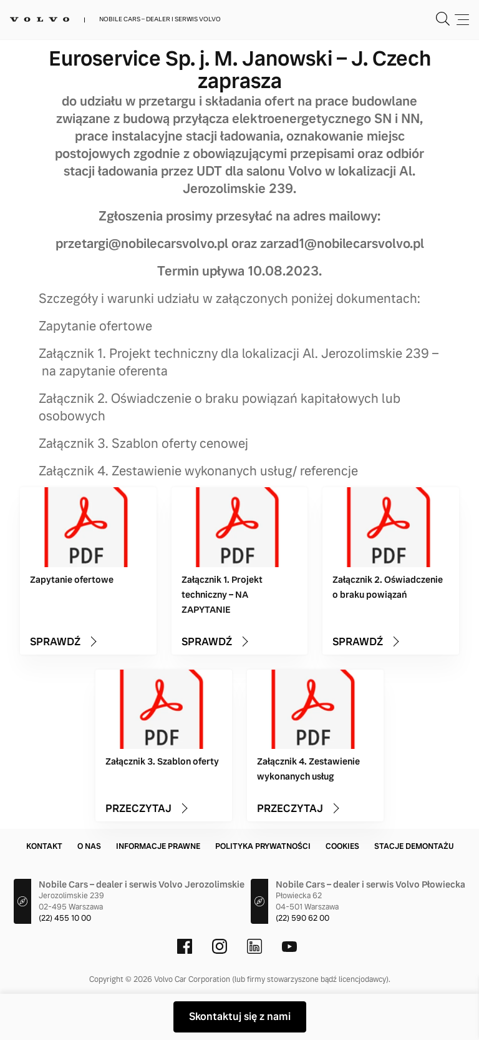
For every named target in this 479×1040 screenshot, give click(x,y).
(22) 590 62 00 (302, 918)
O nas (89, 846)
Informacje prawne (158, 846)
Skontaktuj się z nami (240, 1016)
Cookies (342, 846)
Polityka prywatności (263, 846)
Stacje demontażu (413, 846)
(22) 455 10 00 (65, 918)
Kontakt (44, 846)
